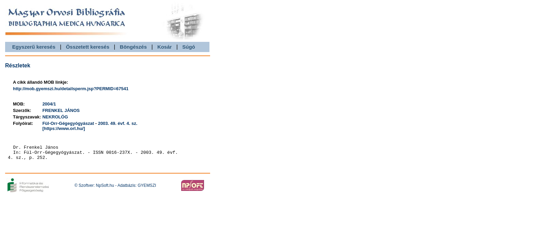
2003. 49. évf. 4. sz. (118, 123)
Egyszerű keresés (34, 47)
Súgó (188, 47)
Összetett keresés (87, 47)
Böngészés (133, 47)
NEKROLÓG (55, 116)
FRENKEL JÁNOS (61, 110)
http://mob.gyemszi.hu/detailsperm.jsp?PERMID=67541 (70, 88)
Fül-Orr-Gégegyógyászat (68, 123)
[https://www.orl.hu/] (63, 128)
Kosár (164, 47)
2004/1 (49, 104)
